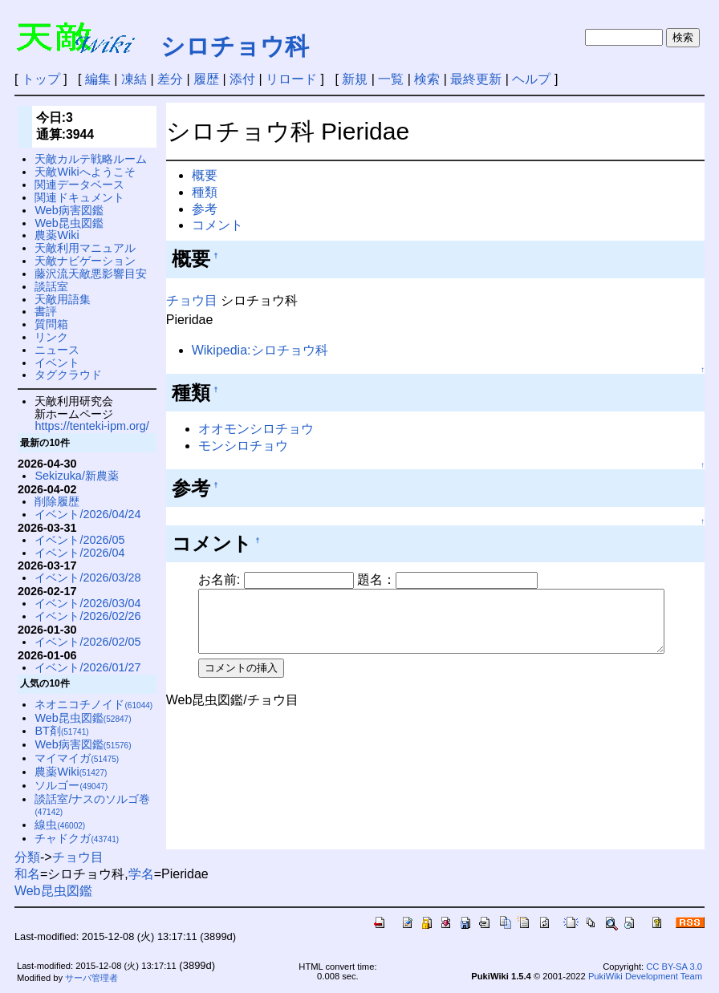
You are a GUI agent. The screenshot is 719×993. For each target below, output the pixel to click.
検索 (427, 79)
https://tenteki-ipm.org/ (91, 425)
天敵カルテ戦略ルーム (91, 158)
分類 (27, 857)
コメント (217, 225)
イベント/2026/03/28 (87, 577)
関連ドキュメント (79, 197)
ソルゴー (71, 785)
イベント (57, 362)
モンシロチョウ (243, 445)
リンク (51, 336)
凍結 (134, 79)
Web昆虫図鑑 (69, 223)
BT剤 (61, 730)
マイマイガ (77, 758)
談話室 (51, 286)
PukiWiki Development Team (645, 976)
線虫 (60, 824)
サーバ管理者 (91, 978)
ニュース (57, 349)
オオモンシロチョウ (256, 429)
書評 (46, 311)
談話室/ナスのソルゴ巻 (92, 804)
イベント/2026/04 (79, 552)
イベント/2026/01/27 (87, 667)
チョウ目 (191, 300)
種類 (204, 192)
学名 (141, 874)
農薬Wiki (57, 235)
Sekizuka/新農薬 (76, 475)
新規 (355, 79)
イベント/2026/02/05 (87, 641)
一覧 (391, 79)
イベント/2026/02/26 (87, 616)
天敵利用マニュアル (85, 247)
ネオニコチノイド (93, 704)
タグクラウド (68, 374)
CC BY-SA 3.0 (674, 966)
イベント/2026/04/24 (87, 514)
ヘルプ (531, 79)
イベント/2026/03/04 (87, 603)
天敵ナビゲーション (85, 260)
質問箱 (51, 324)
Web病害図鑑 (69, 210)
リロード (291, 79)
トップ (41, 79)
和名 (27, 874)
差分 (170, 79)
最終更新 (476, 79)
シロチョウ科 (234, 46)
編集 (98, 79)
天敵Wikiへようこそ (85, 171)
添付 (242, 79)
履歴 (206, 79)
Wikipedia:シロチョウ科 (260, 350)
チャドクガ (77, 838)
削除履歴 (57, 501)
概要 (204, 175)
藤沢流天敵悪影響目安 (91, 273)
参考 (204, 209)
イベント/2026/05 (79, 539)
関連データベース (79, 184)
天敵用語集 (63, 299)
